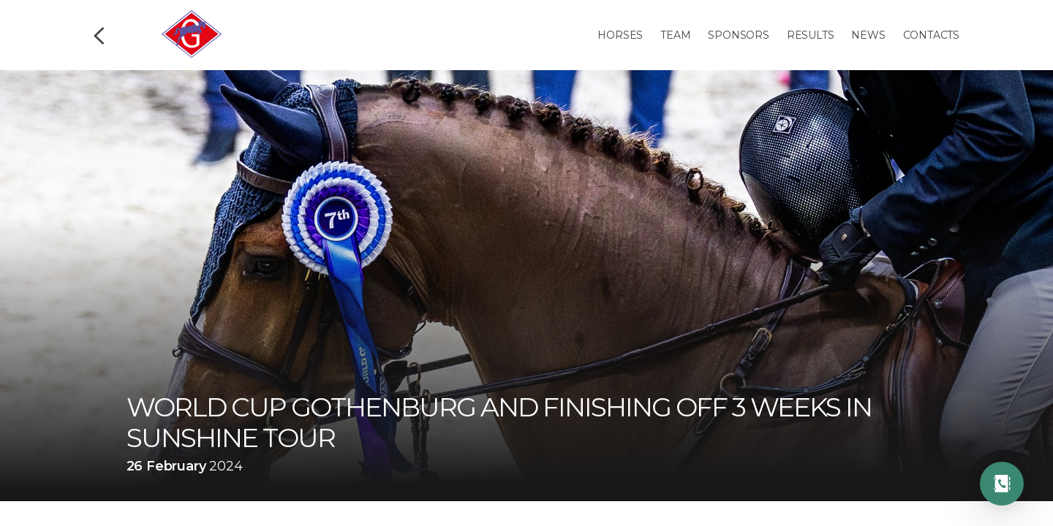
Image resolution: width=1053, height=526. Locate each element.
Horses (620, 35)
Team (675, 35)
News (868, 35)
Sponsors (738, 35)
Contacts (931, 35)
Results (810, 35)
